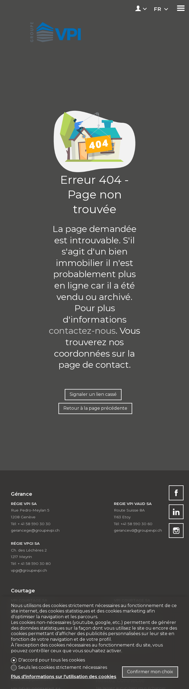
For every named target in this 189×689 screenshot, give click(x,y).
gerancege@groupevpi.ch (35, 530)
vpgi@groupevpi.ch (29, 570)
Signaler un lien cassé (93, 394)
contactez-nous (82, 330)
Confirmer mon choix (150, 671)
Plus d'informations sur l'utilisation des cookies (63, 676)
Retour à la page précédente (95, 408)
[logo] (54, 30)
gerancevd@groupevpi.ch (138, 530)
